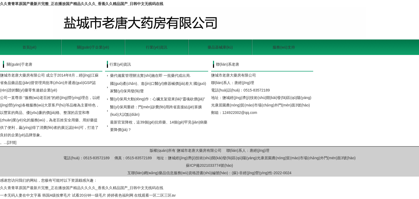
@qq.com (249, 112)
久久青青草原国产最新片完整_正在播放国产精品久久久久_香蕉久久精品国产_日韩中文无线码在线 (81, 4)
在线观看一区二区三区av (155, 195)
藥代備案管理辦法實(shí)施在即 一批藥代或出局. (150, 75)
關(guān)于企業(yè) (93, 47)
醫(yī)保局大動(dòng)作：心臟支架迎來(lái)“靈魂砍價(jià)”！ (157, 99)
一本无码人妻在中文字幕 (20, 195)
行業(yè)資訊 (156, 47)
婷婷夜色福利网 (120, 195)
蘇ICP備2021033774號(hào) (209, 165)
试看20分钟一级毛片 (89, 195)
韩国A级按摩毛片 (56, 195)
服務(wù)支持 (284, 47)
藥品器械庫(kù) (220, 47)
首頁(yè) (29, 47)
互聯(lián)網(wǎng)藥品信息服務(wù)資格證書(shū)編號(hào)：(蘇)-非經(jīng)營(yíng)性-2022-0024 (209, 173)
